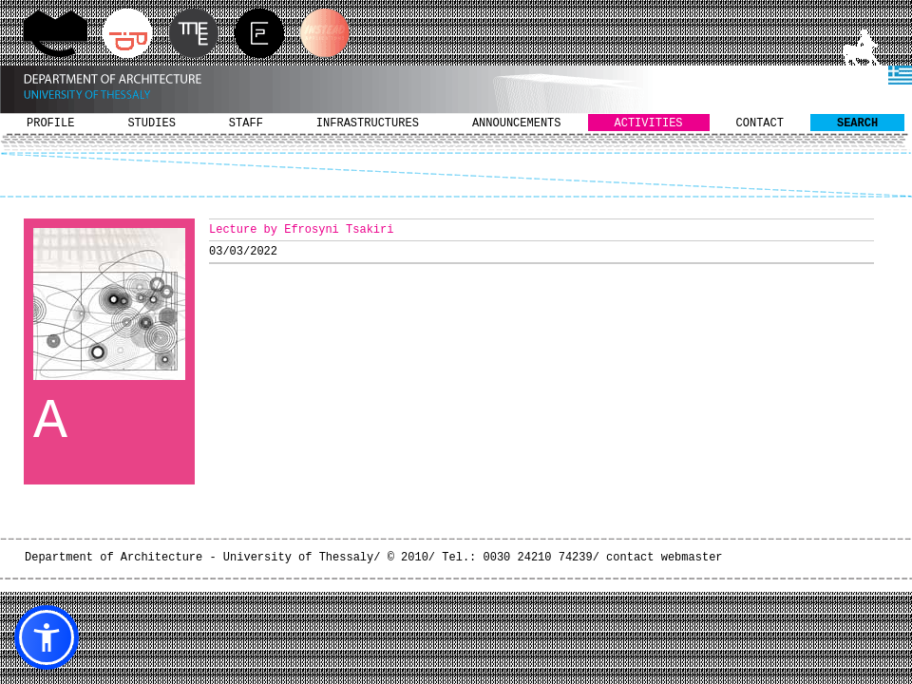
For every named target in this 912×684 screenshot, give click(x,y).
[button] (46, 637)
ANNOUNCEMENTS (516, 123)
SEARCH (857, 123)
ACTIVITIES (649, 123)
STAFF (246, 123)
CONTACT (760, 123)
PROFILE (50, 123)
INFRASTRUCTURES (367, 123)
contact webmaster (664, 557)
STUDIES (151, 123)
